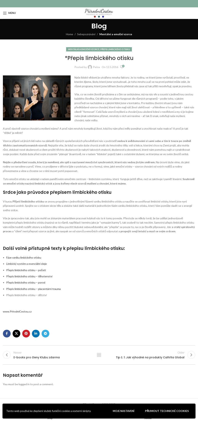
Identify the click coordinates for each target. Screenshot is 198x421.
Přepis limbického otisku (115, 49)
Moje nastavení (123, 410)
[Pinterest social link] (26, 333)
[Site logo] (99, 12)
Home (69, 34)
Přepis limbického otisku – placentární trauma (33, 288)
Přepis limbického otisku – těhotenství (29, 276)
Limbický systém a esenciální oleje (26, 263)
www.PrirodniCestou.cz (17, 311)
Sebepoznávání (86, 34)
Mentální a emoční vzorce (115, 34)
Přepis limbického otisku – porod (25, 282)
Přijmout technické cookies (167, 410)
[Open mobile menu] (9, 13)
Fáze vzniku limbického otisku (23, 257)
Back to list (99, 355)
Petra (96, 67)
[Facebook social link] (7, 333)
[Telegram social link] (45, 333)
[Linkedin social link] (36, 333)
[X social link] (16, 333)
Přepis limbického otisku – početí (26, 270)
